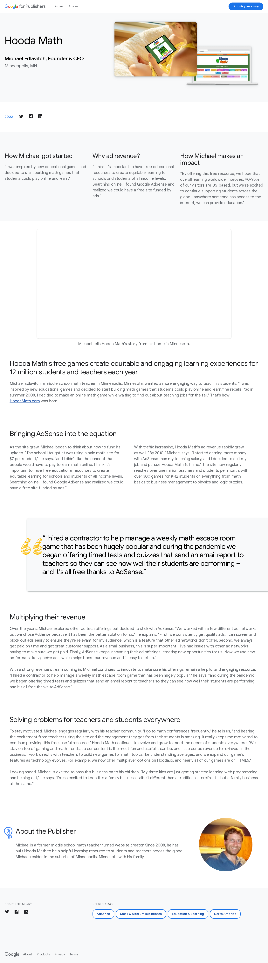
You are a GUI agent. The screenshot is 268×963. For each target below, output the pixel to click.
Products (43, 954)
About (59, 6)
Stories (74, 6)
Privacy (60, 954)
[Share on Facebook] (30, 117)
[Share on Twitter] (21, 117)
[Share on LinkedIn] (40, 117)
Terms (74, 954)
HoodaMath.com (25, 401)
